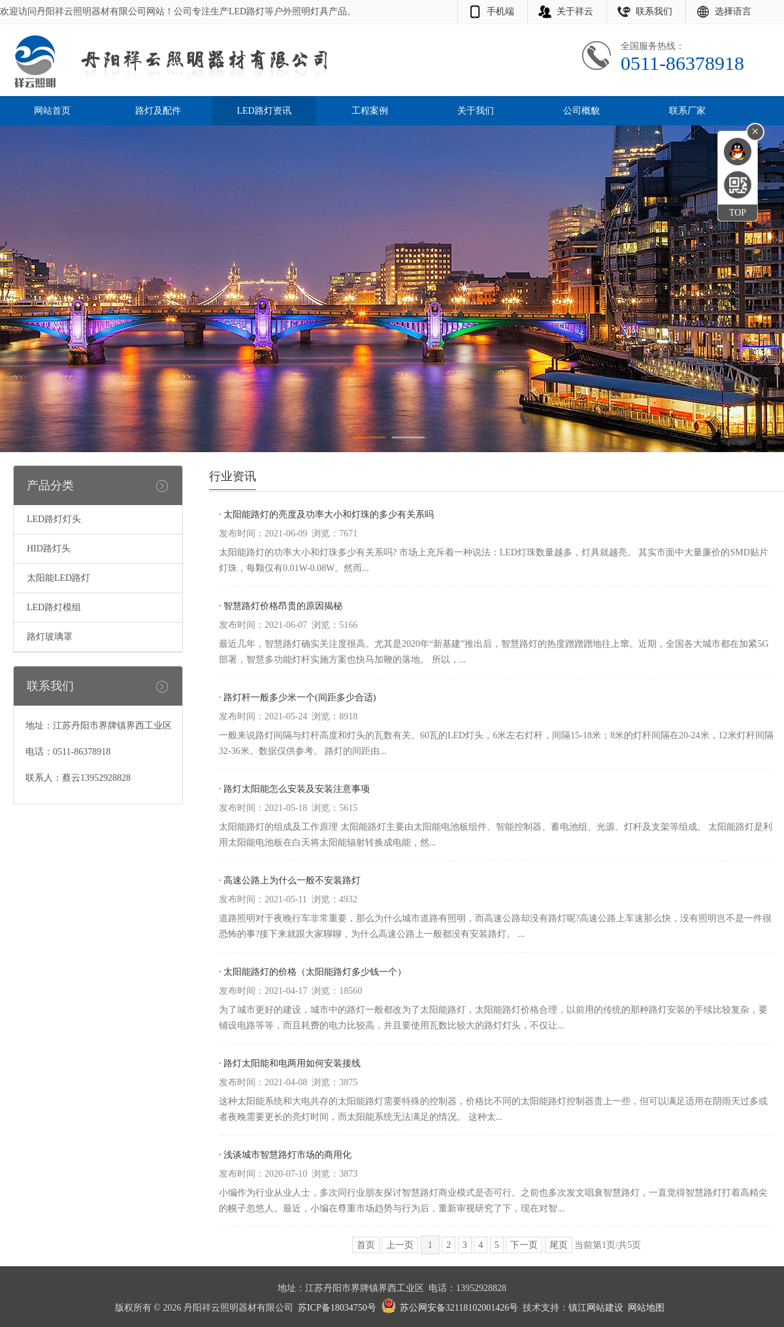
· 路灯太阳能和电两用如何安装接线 (290, 1063)
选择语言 (733, 11)
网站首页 (52, 111)
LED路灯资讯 (264, 111)
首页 (366, 1245)
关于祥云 (575, 11)
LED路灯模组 (54, 607)
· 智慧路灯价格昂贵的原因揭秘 (280, 606)
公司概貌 (581, 111)
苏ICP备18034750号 (337, 1308)
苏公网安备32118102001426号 (459, 1308)
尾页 (558, 1245)
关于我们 (475, 111)
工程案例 (369, 111)
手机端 (500, 11)
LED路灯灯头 (54, 519)
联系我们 (654, 11)
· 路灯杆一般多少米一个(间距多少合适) (297, 697)
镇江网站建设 (595, 1308)
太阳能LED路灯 (58, 578)
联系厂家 (687, 111)
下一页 (524, 1245)
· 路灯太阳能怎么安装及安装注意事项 (294, 789)
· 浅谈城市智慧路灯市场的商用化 (285, 1155)
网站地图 (646, 1308)
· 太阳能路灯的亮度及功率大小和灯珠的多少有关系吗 (326, 514)
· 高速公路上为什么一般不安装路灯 (290, 880)
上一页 (400, 1245)
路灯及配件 (158, 111)
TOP (737, 213)
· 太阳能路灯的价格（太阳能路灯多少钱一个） (312, 972)
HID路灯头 (49, 548)
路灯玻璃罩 (50, 637)
